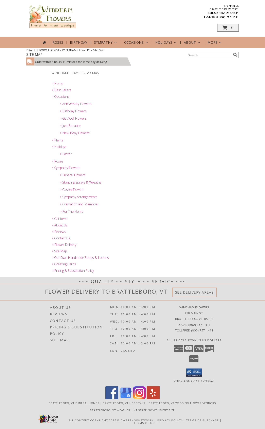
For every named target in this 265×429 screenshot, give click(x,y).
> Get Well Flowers (73, 118)
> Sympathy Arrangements (78, 197)
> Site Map (59, 251)
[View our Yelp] (153, 398)
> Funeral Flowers (73, 175)
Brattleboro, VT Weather (110, 410)
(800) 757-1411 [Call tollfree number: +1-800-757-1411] (229, 17)
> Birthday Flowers (73, 111)
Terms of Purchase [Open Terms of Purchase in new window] (202, 420)
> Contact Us (61, 238)
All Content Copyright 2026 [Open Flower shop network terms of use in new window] (92, 420)
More (215, 42)
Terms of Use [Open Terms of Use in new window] (145, 423)
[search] (235, 55)
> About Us (60, 225)
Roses (58, 42)
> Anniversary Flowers (75, 104)
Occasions (136, 42)
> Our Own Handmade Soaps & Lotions (80, 257)
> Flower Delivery (64, 244)
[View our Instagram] (139, 398)
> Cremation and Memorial (79, 204)
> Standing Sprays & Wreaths (80, 182)
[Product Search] (209, 55)
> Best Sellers (61, 90)
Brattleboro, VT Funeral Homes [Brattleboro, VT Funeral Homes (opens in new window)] (74, 403)
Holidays (166, 42)
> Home (57, 83)
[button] (228, 28)
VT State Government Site (154, 410)
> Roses (57, 161)
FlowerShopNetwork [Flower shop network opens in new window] (135, 420)
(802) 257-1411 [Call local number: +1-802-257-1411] (229, 13)
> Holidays (59, 146)
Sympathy (105, 42)
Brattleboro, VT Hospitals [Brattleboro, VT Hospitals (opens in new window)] (124, 403)
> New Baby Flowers (75, 133)
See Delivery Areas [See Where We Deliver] (194, 292)
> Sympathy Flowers (66, 168)
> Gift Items (60, 219)
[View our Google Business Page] (125, 398)
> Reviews (59, 231)
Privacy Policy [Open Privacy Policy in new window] (169, 420)
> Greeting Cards (64, 264)
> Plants (57, 140)
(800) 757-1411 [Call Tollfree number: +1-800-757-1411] (202, 330)
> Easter (66, 154)
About (192, 42)
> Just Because (70, 125)
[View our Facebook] (111, 398)
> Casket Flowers (72, 189)
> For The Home (71, 211)
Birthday (78, 42)
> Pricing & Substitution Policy (73, 270)
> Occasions (60, 96)
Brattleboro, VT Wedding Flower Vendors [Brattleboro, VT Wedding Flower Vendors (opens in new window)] (182, 403)
